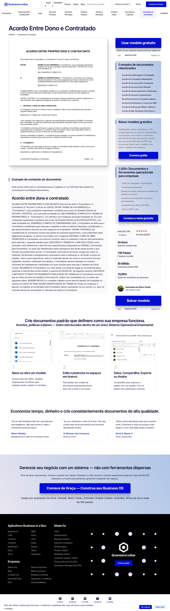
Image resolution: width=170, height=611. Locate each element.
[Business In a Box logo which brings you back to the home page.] (16, 4)
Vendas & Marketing (99, 13)
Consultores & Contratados (148, 13)
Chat (10, 535)
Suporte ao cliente (122, 4)
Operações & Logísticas (130, 13)
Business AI (13, 531)
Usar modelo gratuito (138, 43)
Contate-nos (13, 575)
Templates (35, 554)
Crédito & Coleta (114, 13)
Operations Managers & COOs (68, 565)
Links (33, 539)
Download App (14, 578)
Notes (33, 543)
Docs (10, 550)
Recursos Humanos (52, 13)
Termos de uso (76, 607)
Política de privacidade (95, 607)
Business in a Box (60, 607)
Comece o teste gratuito (138, 218)
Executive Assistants (63, 543)
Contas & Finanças (84, 13)
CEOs (56, 531)
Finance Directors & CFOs (65, 561)
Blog (10, 571)
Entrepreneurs (60, 535)
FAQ (9, 582)
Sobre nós (12, 567)
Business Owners (62, 539)
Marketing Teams (62, 554)
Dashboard (13, 546)
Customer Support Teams (66, 558)
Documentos (6, 13)
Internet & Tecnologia (68, 13)
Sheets (34, 546)
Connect (12, 539)
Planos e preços (38, 571)
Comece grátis (138, 155)
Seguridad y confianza (41, 578)
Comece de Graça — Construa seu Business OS (85, 488)
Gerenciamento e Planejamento (24, 13)
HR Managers (60, 546)
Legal (40, 13)
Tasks (33, 550)
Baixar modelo (138, 300)
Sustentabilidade (38, 582)
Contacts (12, 543)
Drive (10, 554)
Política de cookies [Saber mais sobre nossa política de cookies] (116, 607)
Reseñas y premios (39, 575)
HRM (33, 531)
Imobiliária (164, 13)
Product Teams (61, 550)
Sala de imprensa (39, 567)
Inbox (33, 535)
